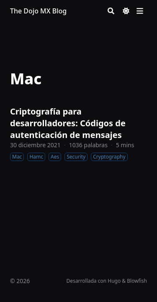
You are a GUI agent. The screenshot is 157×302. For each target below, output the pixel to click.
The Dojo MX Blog (38, 11)
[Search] (111, 11)
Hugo (114, 280)
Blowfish (137, 280)
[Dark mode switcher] (126, 11)
